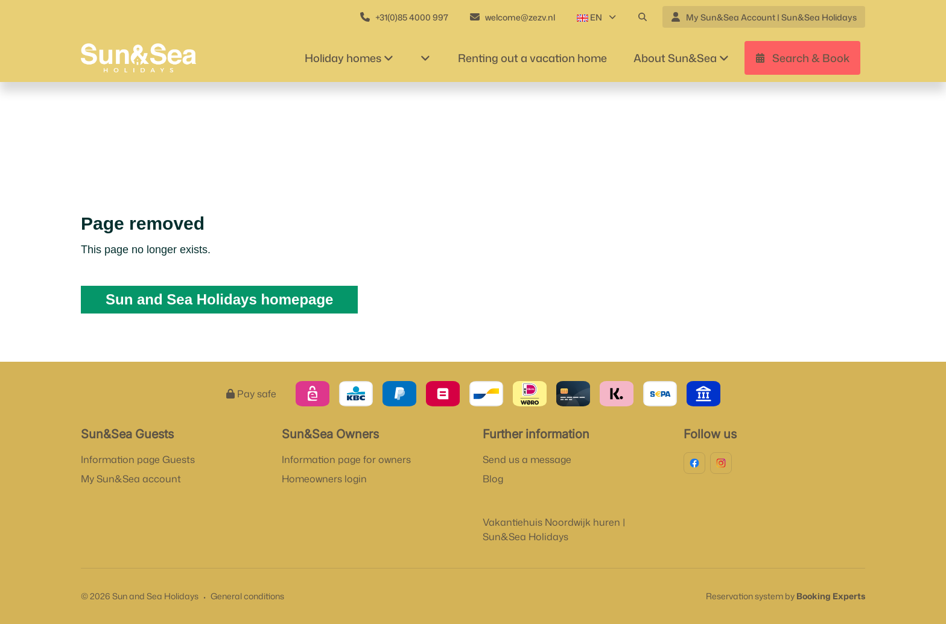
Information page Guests (138, 459)
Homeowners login (324, 478)
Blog (493, 478)
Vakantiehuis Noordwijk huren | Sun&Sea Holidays (554, 529)
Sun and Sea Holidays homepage (219, 299)
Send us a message (527, 459)
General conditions (247, 596)
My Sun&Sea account (131, 478)
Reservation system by (785, 596)
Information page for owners (346, 459)
